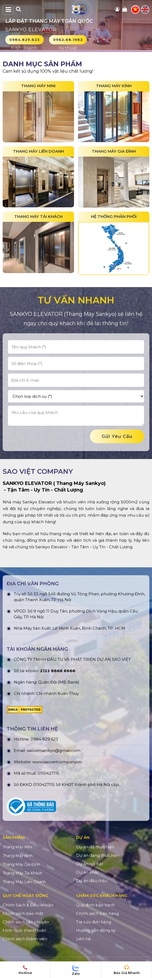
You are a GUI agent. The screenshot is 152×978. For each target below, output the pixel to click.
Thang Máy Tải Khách (22, 873)
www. (37, 762)
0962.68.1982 (68, 40)
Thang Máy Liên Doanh (24, 882)
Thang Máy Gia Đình (21, 865)
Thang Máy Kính (18, 856)
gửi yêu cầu (117, 437)
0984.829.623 (24, 40)
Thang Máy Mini (17, 847)
